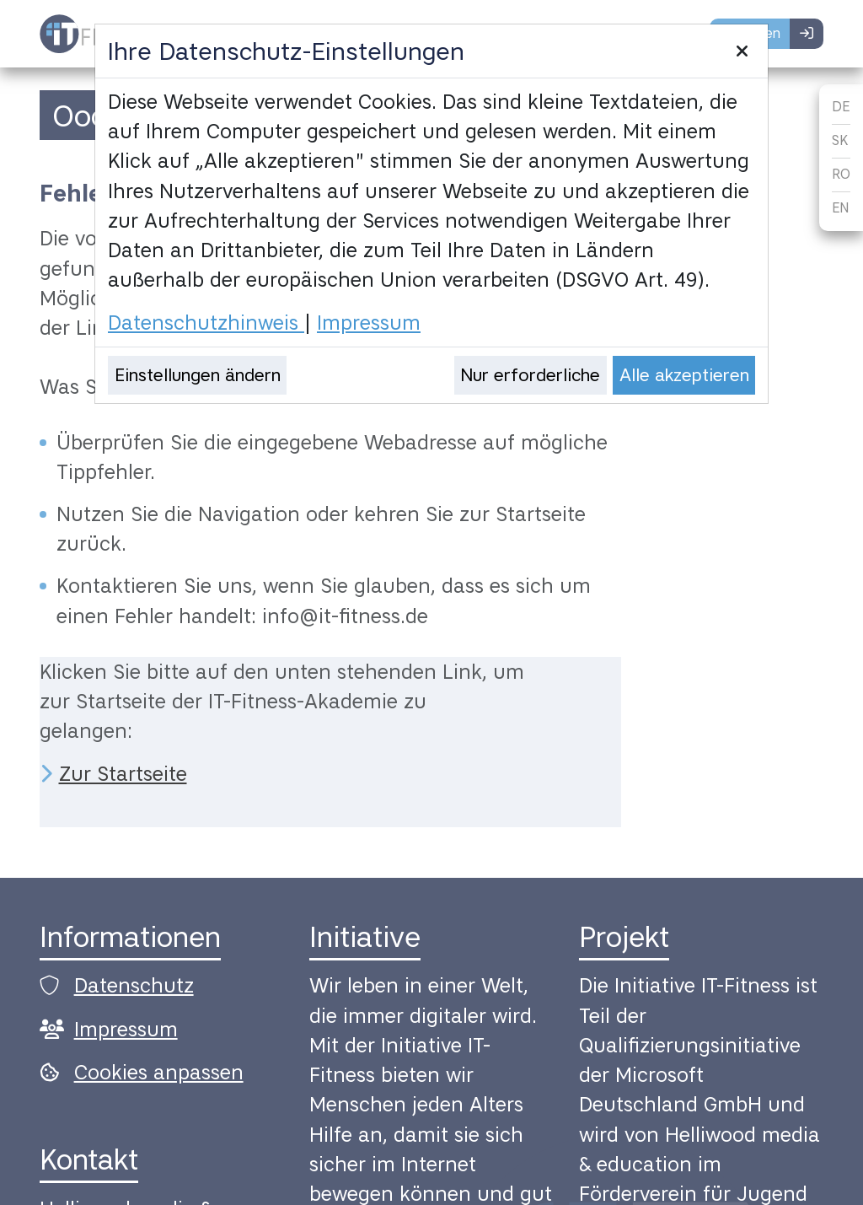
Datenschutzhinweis (206, 322)
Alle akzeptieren (684, 374)
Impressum (369, 322)
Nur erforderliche (530, 374)
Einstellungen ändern (198, 374)
